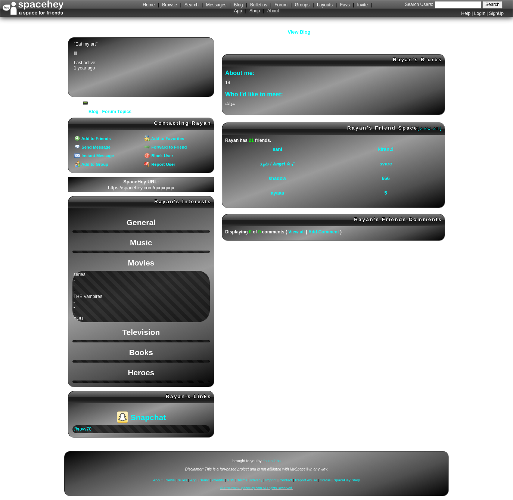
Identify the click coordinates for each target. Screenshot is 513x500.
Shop (254, 10)
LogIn (479, 13)
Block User (158, 155)
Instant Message (94, 155)
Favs (345, 4)
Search (492, 4)
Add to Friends (92, 138)
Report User (159, 164)
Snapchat (141, 417)
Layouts (325, 4)
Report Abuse (306, 480)
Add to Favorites (164, 138)
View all (296, 232)
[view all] (430, 128)
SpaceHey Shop (347, 480)
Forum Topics (116, 111)
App (238, 10)
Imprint (271, 480)
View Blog (299, 32)
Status (325, 480)
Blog (238, 4)
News (170, 480)
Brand (204, 480)
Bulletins (258, 4)
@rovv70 (82, 429)
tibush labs (271, 461)
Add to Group (91, 164)
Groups (302, 4)
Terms (242, 480)
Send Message (92, 147)
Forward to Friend (165, 147)
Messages (216, 4)
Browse (169, 4)
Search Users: (419, 4)
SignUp (496, 13)
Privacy (256, 480)
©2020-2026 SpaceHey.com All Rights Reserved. (256, 488)
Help (465, 13)
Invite (362, 4)
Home (149, 4)
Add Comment (323, 232)
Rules (182, 480)
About (273, 10)
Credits (218, 480)
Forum (280, 4)
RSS (230, 480)
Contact (286, 480)
